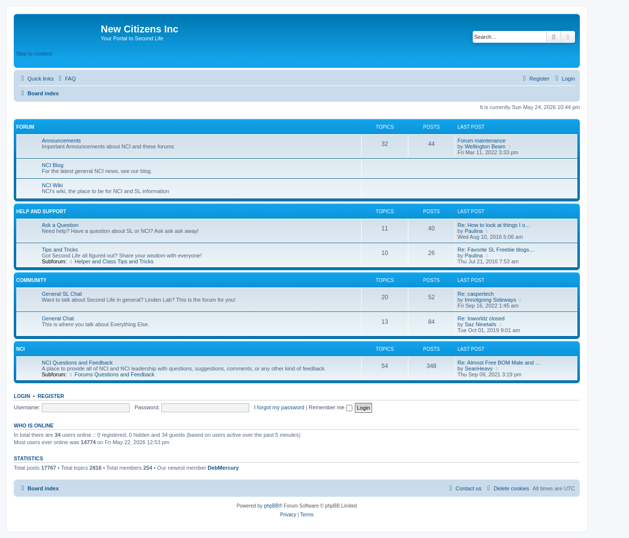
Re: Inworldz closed (481, 318)
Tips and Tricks (60, 250)
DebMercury (223, 468)
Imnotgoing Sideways (490, 300)
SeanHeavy (479, 368)
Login (22, 396)
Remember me (330, 407)
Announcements (61, 140)
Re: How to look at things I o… (494, 225)
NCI (20, 349)
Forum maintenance (481, 140)
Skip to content (34, 54)
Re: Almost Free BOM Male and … (499, 363)
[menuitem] (66, 79)
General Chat (58, 318)
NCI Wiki (52, 185)
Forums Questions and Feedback (111, 374)
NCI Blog (52, 165)
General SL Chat (62, 294)
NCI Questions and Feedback (77, 363)
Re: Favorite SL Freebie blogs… (496, 250)
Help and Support (41, 211)
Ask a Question (60, 225)
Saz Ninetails (480, 324)
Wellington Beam (485, 146)
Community (31, 280)
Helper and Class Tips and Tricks (111, 261)
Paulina (474, 231)
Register (51, 396)
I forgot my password (279, 407)
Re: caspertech (475, 294)
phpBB (271, 506)
